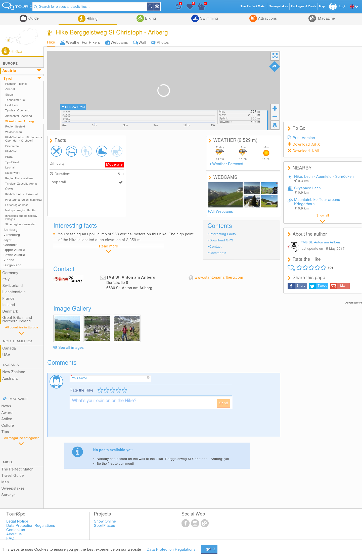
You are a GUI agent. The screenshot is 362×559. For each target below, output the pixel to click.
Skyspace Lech (307, 190)
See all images (71, 348)
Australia (10, 378)
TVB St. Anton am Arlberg (321, 242)
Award (7, 413)
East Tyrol (11, 105)
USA (6, 355)
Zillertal (10, 89)
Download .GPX (306, 144)
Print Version (304, 138)
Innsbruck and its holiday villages (21, 217)
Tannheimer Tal (15, 100)
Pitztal (9, 156)
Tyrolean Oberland (17, 110)
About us (14, 534)
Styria (8, 240)
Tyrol (8, 78)
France (8, 298)
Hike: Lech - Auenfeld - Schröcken (324, 179)
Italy (6, 279)
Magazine (326, 18)
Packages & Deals (303, 6)
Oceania (11, 365)
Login (342, 6)
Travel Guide (12, 476)
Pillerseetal (12, 146)
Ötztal (9, 189)
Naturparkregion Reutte (20, 210)
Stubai (9, 94)
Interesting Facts (222, 234)
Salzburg (11, 230)
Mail (343, 285)
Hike (51, 42)
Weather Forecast (227, 164)
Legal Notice (17, 521)
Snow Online (105, 521)
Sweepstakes (13, 488)
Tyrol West (12, 162)
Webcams (119, 43)
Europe (10, 63)
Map (5, 482)
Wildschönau (13, 132)
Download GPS (221, 240)
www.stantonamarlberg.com (219, 277)
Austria (9, 71)
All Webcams (221, 211)
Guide (33, 18)
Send (223, 403)
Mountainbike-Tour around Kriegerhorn (317, 204)
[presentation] (108, 425)
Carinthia (11, 245)
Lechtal (10, 167)
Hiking (91, 19)
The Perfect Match (17, 469)
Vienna (9, 260)
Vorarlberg (12, 235)
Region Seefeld (15, 126)
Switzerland (12, 286)
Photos (163, 43)
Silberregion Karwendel (20, 224)
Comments (217, 253)
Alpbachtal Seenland (18, 116)
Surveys (8, 495)
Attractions (267, 18)
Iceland (8, 305)
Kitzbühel (11, 151)
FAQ (10, 538)
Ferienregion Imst (16, 205)
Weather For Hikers (83, 43)
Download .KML (306, 151)
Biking (150, 18)
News (6, 406)
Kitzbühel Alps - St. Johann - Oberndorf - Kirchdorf (23, 139)
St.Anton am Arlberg (19, 121)
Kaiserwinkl (12, 172)
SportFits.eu (104, 526)
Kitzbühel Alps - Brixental (21, 194)
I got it (209, 549)
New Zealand (13, 372)
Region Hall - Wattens (19, 178)
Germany (10, 273)
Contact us (15, 530)
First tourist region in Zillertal (23, 199)
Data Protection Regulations (171, 549)
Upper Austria (14, 250)
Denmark (10, 311)
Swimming (208, 18)
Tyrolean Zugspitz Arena (21, 183)
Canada (9, 348)
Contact (215, 246)
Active (6, 419)
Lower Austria (14, 255)
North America (18, 341)
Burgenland (13, 265)
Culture (7, 425)
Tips (5, 432)
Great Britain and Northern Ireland (17, 319)
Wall (142, 43)
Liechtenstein (13, 292)
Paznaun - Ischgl (16, 83)
